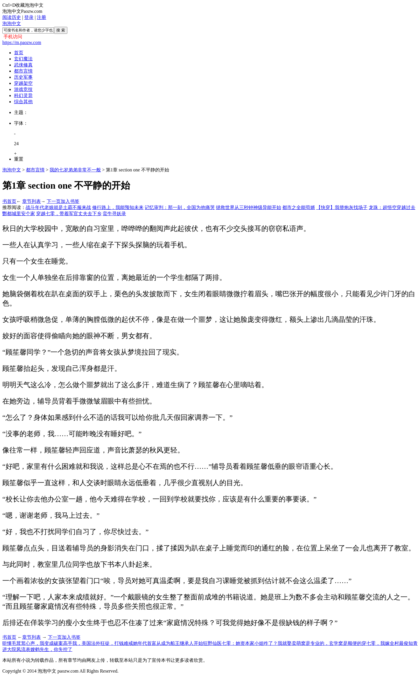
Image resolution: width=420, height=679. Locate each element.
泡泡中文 (11, 23)
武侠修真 (23, 64)
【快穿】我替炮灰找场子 (342, 207)
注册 (41, 17)
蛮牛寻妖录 (114, 213)
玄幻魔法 (23, 58)
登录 (29, 17)
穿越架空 (23, 83)
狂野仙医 (212, 643)
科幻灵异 (23, 95)
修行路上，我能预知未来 (118, 207)
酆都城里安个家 (18, 213)
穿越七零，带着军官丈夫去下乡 (69, 213)
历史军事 (23, 77)
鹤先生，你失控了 (53, 649)
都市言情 (23, 71)
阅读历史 (11, 17)
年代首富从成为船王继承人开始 (170, 643)
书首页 (9, 201)
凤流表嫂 (25, 649)
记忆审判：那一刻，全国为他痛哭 (180, 207)
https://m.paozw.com (21, 42)
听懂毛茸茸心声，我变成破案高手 (37, 643)
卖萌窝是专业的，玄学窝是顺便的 (327, 643)
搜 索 (60, 30)
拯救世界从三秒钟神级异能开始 (248, 207)
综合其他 (23, 101)
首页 (18, 52)
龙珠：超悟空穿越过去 (392, 207)
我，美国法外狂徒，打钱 (98, 643)
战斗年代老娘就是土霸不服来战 (58, 207)
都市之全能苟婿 (298, 207)
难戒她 (131, 643)
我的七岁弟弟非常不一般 (75, 169)
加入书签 (70, 201)
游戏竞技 (23, 89)
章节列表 (31, 201)
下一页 (54, 201)
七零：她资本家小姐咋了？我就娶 (257, 643)
